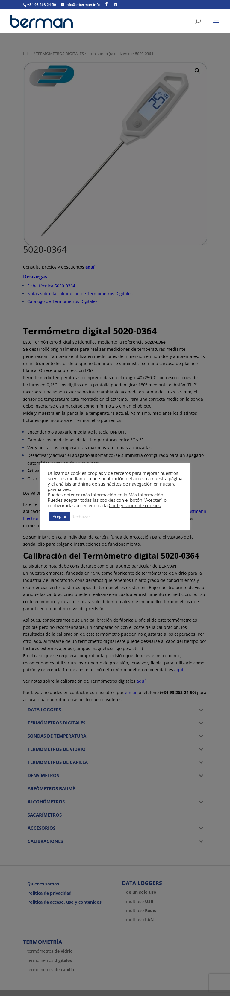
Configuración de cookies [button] (135, 505)
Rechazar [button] (81, 516)
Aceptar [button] (59, 516)
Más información (145, 495)
